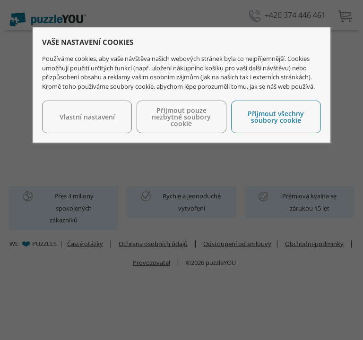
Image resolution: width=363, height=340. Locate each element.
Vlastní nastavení (87, 116)
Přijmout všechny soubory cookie (276, 117)
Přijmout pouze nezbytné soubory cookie (181, 117)
